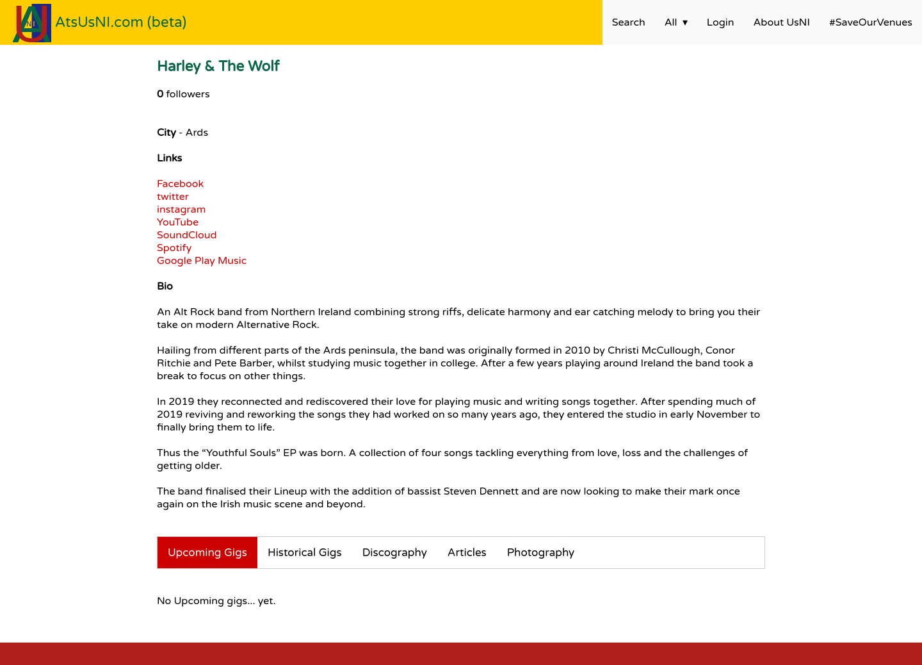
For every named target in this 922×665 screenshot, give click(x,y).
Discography (394, 552)
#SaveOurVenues (870, 22)
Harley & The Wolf (218, 66)
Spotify (174, 248)
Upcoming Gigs (207, 552)
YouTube (177, 222)
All (671, 22)
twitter (173, 196)
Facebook (180, 183)
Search (628, 22)
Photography (541, 552)
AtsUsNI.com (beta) (121, 22)
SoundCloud (187, 235)
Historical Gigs (305, 552)
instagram (181, 209)
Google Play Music (202, 260)
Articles (467, 552)
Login (720, 22)
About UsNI (782, 22)
